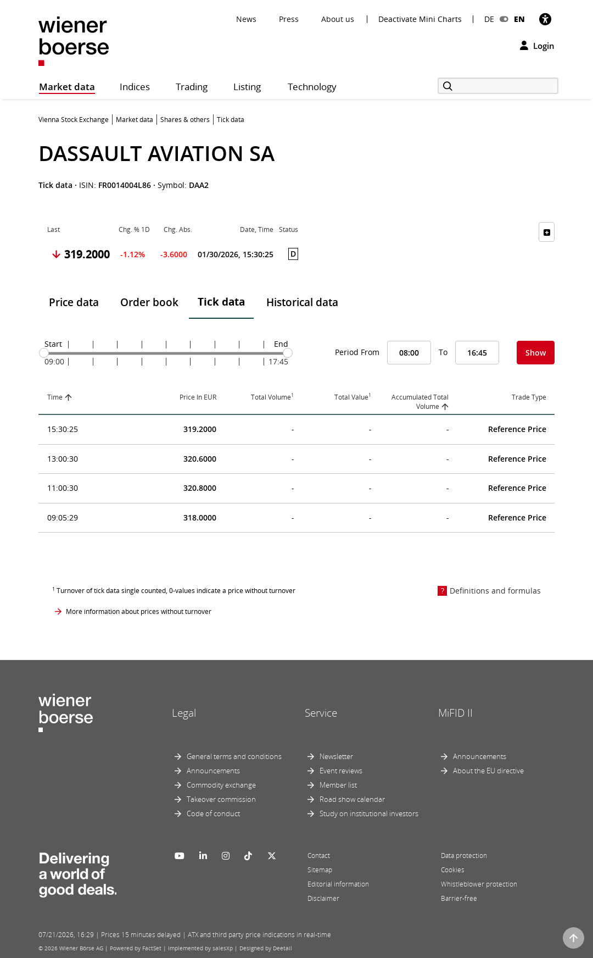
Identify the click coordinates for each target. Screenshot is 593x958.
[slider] (44, 353)
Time (55, 397)
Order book (149, 302)
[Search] (498, 85)
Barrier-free (459, 898)
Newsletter (336, 756)
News (246, 19)
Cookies (453, 869)
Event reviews (341, 771)
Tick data (221, 302)
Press (289, 19)
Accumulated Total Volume (420, 401)
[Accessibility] (545, 19)
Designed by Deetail (265, 948)
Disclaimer (323, 898)
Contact (318, 855)
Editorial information (338, 884)
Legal (184, 713)
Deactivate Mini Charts (420, 19)
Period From (357, 352)
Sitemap (319, 869)
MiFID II (455, 713)
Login (537, 45)
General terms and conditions (234, 756)
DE (489, 19)
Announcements (213, 771)
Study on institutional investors (369, 813)
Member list (338, 785)
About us (337, 19)
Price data (74, 302)
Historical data (302, 302)
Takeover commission (221, 799)
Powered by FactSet (135, 948)
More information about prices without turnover (138, 611)
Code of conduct (213, 813)
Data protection (464, 855)
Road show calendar (352, 799)
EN (519, 19)
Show (535, 352)
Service (321, 713)
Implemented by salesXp (200, 948)
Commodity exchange (221, 785)
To (443, 352)
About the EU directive (488, 771)
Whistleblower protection (479, 884)
